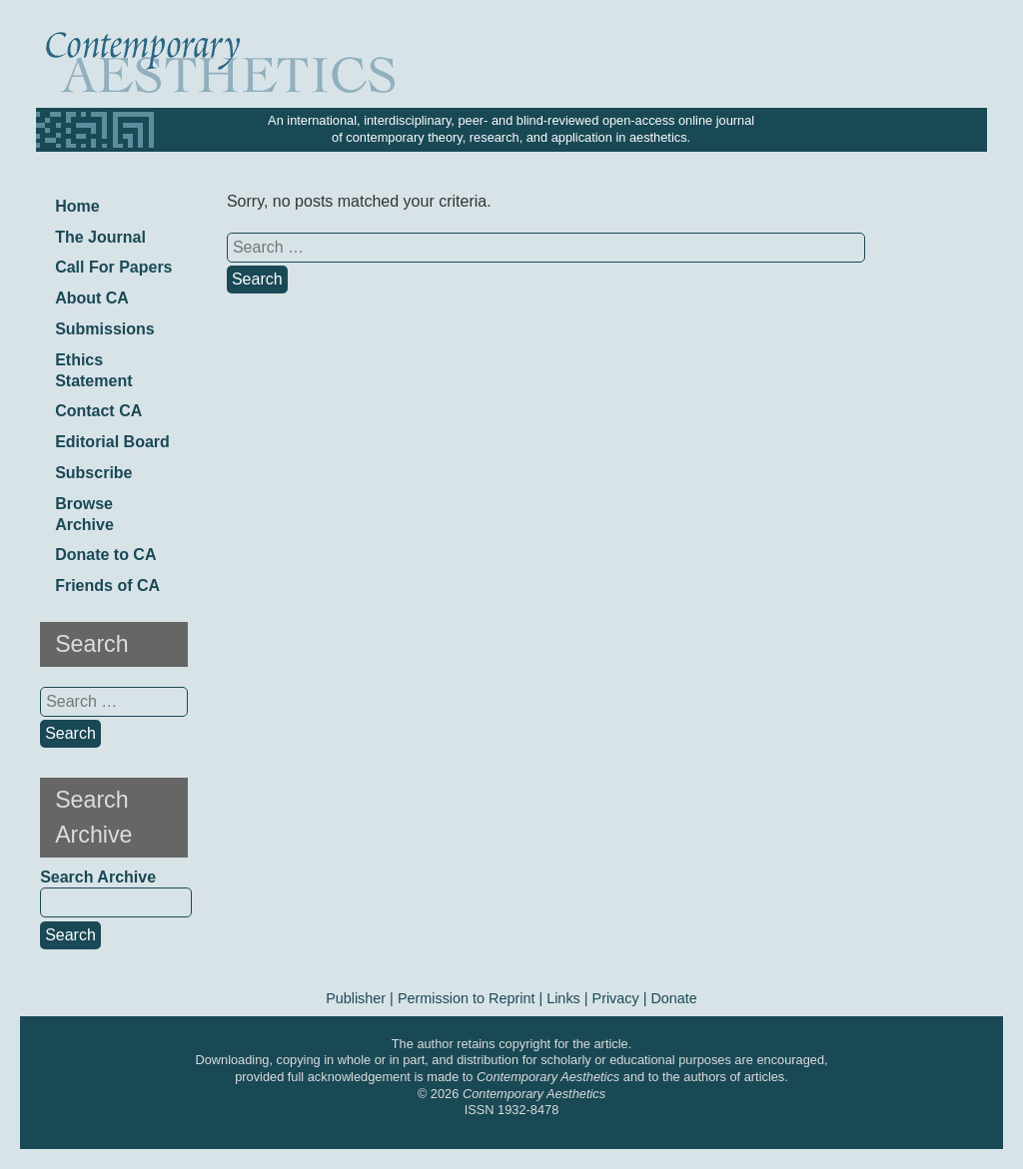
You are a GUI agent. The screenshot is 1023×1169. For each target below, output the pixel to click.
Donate (673, 998)
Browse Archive (84, 514)
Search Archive (98, 877)
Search (70, 934)
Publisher (356, 998)
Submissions (105, 328)
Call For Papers (113, 267)
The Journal (100, 237)
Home (77, 206)
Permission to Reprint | (472, 998)
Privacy (615, 998)
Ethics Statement (93, 370)
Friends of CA (107, 585)
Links (563, 998)
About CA (92, 298)
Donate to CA (105, 554)
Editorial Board (112, 441)
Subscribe (93, 472)
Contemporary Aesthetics (534, 1093)
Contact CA (98, 410)
